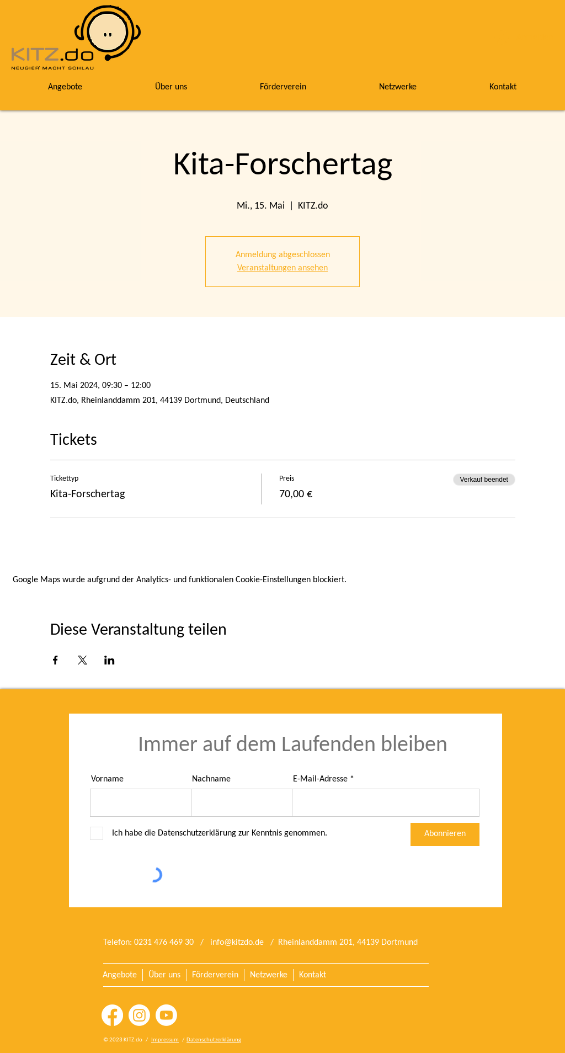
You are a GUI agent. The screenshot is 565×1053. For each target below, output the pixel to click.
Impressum (165, 1040)
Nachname (211, 779)
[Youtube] (166, 1015)
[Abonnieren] (445, 834)
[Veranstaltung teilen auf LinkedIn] (109, 660)
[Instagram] (139, 1015)
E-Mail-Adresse (320, 779)
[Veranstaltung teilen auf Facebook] (55, 660)
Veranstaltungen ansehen (282, 268)
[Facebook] (112, 1015)
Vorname (107, 779)
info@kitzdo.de (237, 942)
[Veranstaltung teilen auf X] (82, 660)
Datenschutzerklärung (213, 1040)
